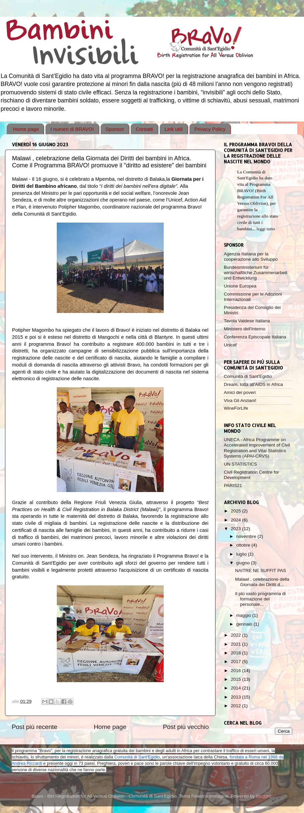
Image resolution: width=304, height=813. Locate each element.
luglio (242, 554)
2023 (236, 528)
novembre (247, 536)
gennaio (245, 624)
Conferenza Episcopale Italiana (255, 336)
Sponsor (115, 129)
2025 (236, 510)
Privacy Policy (209, 129)
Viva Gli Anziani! (240, 400)
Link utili (174, 129)
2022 (236, 635)
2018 (236, 652)
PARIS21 (233, 485)
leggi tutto (266, 228)
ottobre (244, 545)
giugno (243, 562)
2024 (236, 519)
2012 (236, 705)
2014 (236, 687)
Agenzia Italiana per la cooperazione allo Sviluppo (251, 256)
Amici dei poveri (240, 392)
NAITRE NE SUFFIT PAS (260, 570)
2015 (236, 679)
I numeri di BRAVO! (72, 129)
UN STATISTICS (240, 464)
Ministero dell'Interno (244, 328)
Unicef (230, 344)
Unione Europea (240, 286)
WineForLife (236, 408)
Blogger (263, 796)
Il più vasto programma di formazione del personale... (260, 599)
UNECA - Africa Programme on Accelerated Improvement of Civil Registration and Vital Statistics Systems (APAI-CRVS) (257, 448)
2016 (236, 670)
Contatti (144, 129)
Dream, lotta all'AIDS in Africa (253, 384)
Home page (26, 129)
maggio (244, 615)
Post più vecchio (186, 726)
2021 (236, 644)
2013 (236, 697)
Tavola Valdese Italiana (247, 320)
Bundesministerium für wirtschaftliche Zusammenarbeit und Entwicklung (255, 272)
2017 (236, 661)
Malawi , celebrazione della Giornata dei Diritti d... (262, 582)
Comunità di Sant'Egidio (248, 376)
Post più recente (34, 726)
